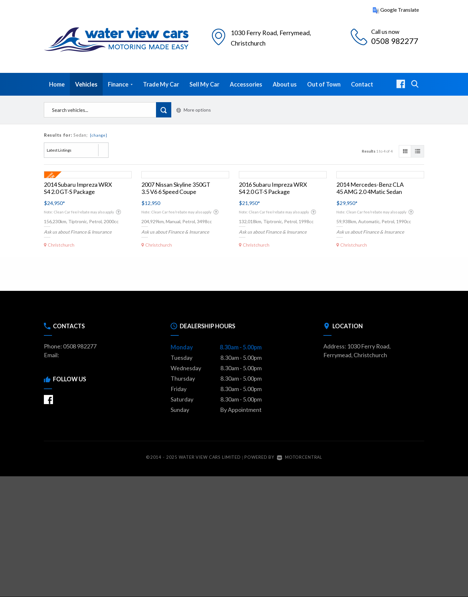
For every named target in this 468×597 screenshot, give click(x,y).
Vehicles (86, 84)
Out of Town (324, 84)
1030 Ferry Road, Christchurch (274, 37)
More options (193, 110)
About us (285, 84)
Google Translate (396, 10)
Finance (120, 84)
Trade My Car (161, 84)
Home (57, 84)
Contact (362, 84)
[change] (98, 135)
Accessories (246, 84)
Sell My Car (204, 84)
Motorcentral (299, 457)
